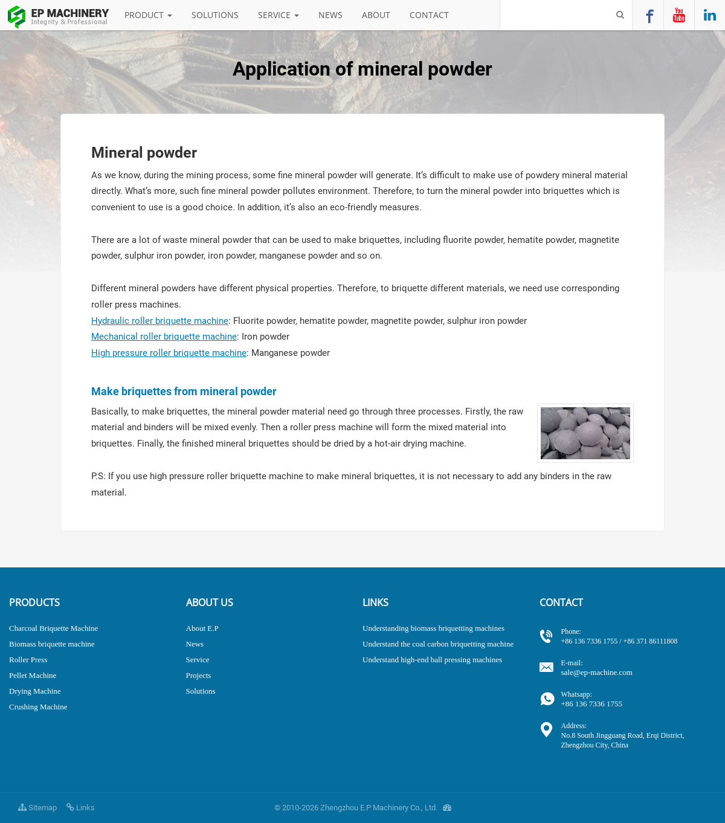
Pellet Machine (32, 675)
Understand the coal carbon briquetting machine (438, 643)
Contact (429, 15)
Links (80, 807)
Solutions (215, 15)
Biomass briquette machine (52, 643)
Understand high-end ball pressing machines (432, 659)
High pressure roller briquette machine (168, 352)
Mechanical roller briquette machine (164, 336)
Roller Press (28, 659)
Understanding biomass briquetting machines (433, 628)
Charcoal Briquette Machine (53, 628)
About (376, 15)
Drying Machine (35, 691)
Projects (198, 675)
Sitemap (37, 807)
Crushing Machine (38, 706)
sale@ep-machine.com (639, 667)
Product (148, 15)
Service (278, 15)
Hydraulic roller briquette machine (159, 320)
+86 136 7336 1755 (639, 698)
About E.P (202, 628)
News (330, 15)
